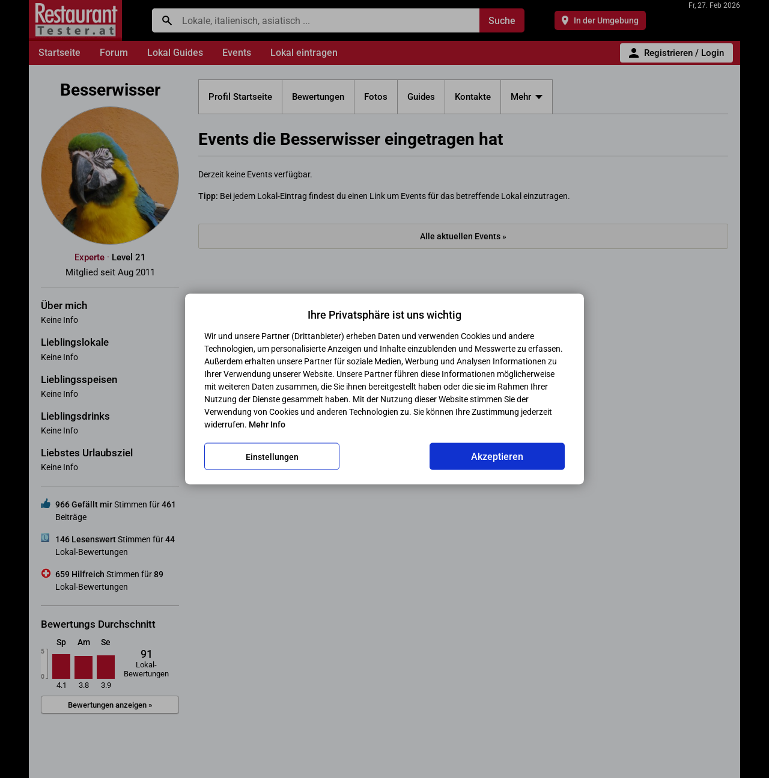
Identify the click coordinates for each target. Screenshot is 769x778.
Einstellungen (272, 456)
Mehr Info (267, 424)
